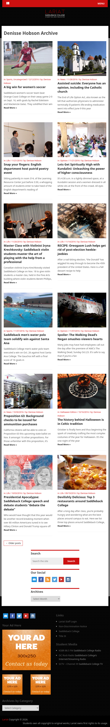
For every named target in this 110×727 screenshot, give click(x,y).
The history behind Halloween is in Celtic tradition (81, 422)
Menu (101, 3)
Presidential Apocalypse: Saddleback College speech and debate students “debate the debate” (26, 503)
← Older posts (13, 543)
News (62, 79)
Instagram (68, 579)
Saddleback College (69, 631)
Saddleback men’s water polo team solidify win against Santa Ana (26, 339)
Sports (9, 79)
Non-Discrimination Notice (73, 626)
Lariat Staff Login (68, 621)
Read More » (10, 107)
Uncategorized (20, 79)
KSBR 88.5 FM (66, 650)
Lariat (5, 719)
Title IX (62, 636)
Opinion (64, 160)
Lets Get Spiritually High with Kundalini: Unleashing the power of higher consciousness (81, 168)
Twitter (54, 579)
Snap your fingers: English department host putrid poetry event (26, 168)
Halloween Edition (68, 412)
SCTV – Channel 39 (68, 663)
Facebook (41, 579)
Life (8, 160)
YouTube (61, 579)
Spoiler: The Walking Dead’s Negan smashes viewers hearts (80, 337)
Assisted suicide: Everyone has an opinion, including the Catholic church (82, 87)
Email (34, 579)
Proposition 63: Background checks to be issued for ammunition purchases (24, 420)
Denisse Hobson (89, 79)
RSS (47, 579)
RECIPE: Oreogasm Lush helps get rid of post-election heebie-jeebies (82, 250)
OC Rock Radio (66, 655)
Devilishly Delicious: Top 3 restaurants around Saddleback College (80, 501)
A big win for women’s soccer (25, 87)
